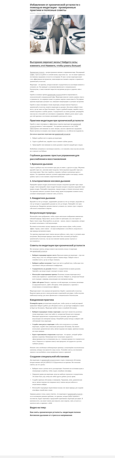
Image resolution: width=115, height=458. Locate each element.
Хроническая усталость (37, 72)
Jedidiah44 (32, 13)
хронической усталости (54, 95)
